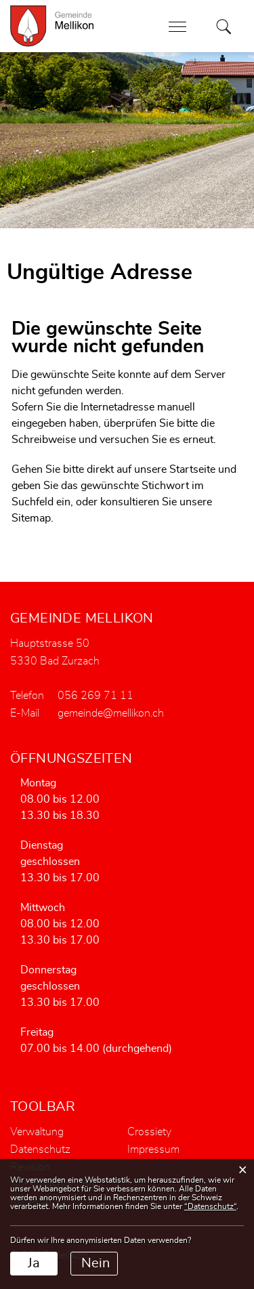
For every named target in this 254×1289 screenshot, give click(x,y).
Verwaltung (37, 1131)
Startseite (192, 469)
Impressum (153, 1149)
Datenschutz (40, 1149)
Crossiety (149, 1131)
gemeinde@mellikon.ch (111, 713)
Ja (34, 1263)
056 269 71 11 (95, 695)
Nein (95, 1263)
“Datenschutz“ (210, 1206)
